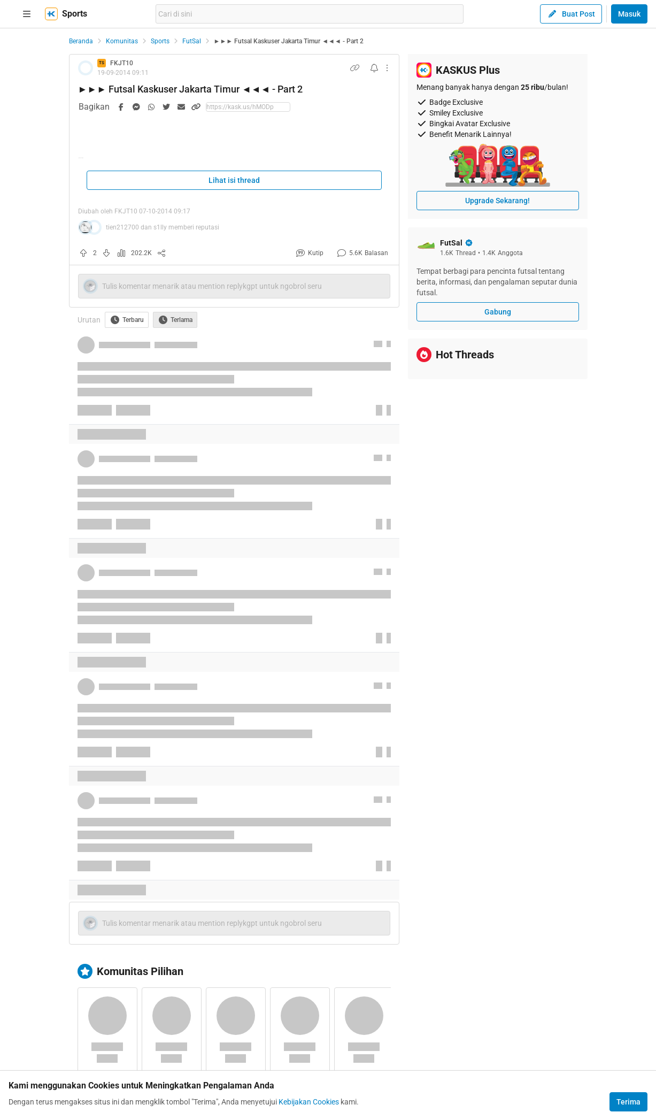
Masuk (629, 14)
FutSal (191, 41)
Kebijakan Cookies (309, 1102)
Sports (160, 41)
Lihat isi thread (234, 180)
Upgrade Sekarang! (497, 200)
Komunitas (122, 41)
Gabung (497, 312)
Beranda (81, 41)
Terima (628, 1102)
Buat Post (571, 14)
